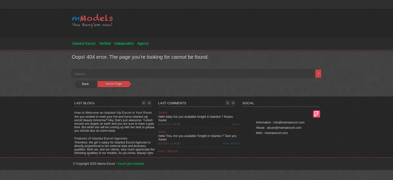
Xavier (236, 124)
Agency (143, 44)
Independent (124, 44)
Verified (105, 44)
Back (85, 84)
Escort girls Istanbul (131, 164)
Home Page (114, 84)
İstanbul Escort (84, 44)
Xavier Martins (231, 143)
